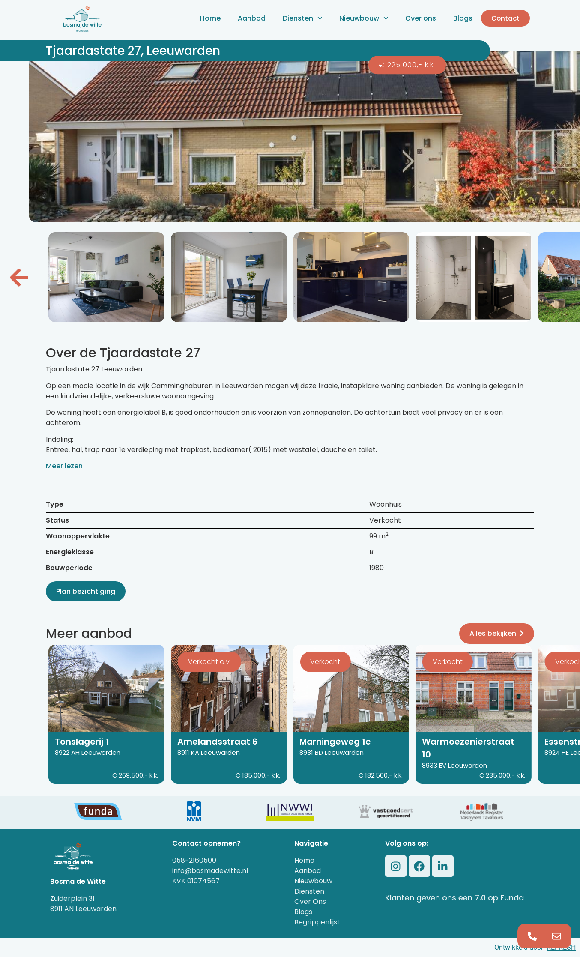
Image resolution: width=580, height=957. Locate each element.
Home (210, 18)
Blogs (462, 18)
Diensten (302, 18)
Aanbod (252, 18)
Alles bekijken (496, 633)
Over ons (420, 18)
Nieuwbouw (363, 18)
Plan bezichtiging (85, 591)
